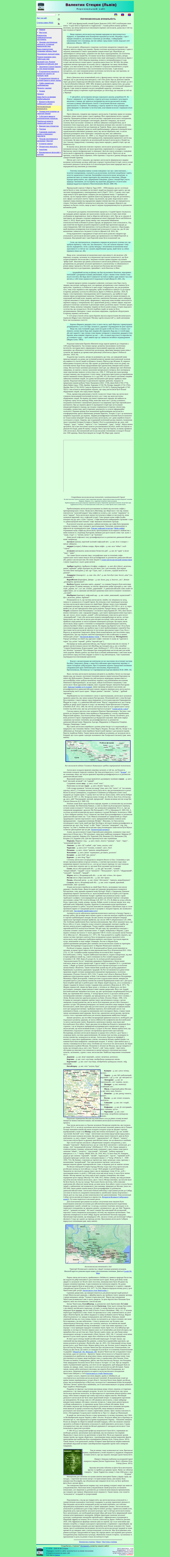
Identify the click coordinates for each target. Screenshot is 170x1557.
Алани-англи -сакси (120, 709)
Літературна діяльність (48, 155)
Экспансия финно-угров (90, 637)
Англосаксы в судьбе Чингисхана (99, 1373)
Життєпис (43, 33)
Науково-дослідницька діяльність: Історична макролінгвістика (47, 46)
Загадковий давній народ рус (85, 911)
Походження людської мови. (48, 56)
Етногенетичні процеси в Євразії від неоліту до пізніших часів (48, 77)
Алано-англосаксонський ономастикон (116, 560)
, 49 (84, 1352)
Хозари (42, 96)
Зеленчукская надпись (100, 830)
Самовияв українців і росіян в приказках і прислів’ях (46, 142)
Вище (98, 1542)
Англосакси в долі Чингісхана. (95, 1290)
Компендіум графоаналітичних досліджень (44, 38)
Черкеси (40, 99)
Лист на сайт (42, 18)
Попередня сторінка (87, 1542)
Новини (42, 30)
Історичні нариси (46, 152)
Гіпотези (42, 136)
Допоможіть (85, 1546)
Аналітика (43, 159)
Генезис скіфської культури (102, 528)
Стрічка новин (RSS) (45, 23)
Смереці (57, 1555)
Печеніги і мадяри (44, 92)
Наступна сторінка (109, 1542)
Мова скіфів (119, 528)
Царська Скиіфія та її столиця (80, 687)
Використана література (49, 133)
